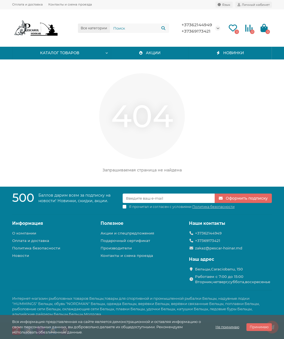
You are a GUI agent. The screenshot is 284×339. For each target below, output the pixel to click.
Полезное (112, 223)
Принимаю (259, 327)
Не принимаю (227, 327)
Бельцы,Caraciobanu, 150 (219, 269)
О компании (24, 233)
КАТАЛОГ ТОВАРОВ (59, 53)
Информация (27, 223)
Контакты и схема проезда (70, 4)
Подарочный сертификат (125, 240)
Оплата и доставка (27, 4)
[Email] (169, 198)
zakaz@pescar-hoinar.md (218, 248)
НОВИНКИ (230, 53)
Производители (116, 248)
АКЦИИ (150, 53)
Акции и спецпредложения (127, 233)
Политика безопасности (36, 248)
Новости (20, 255)
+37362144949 (197, 24)
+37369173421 (196, 31)
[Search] (139, 28)
